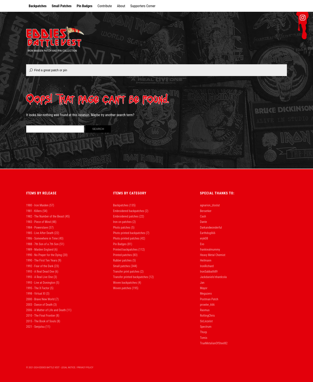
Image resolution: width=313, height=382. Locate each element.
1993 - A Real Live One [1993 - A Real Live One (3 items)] (41, 277)
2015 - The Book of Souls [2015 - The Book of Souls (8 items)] (43, 321)
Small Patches (62, 6)
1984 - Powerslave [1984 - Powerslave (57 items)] (40, 227)
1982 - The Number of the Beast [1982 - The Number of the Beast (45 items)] (48, 216)
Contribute (105, 6)
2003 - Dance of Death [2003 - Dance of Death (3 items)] (41, 304)
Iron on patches (122, 222)
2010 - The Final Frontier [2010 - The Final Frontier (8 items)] (42, 315)
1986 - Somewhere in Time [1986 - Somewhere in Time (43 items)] (44, 238)
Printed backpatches (125, 249)
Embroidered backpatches (128, 211)
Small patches (121, 266)
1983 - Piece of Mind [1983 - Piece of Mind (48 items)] (41, 222)
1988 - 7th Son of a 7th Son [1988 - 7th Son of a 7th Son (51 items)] (45, 244)
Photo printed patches (126, 238)
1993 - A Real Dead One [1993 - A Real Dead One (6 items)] (42, 271)
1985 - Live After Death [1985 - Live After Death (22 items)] (42, 233)
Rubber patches (122, 260)
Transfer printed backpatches (130, 277)
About (121, 6)
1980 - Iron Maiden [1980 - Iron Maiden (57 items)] (40, 205)
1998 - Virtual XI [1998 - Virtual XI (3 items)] (37, 293)
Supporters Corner (142, 6)
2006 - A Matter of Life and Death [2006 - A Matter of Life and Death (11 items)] (49, 310)
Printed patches (122, 255)
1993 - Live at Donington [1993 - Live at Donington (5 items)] (42, 282)
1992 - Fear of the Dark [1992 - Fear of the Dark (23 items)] (42, 266)
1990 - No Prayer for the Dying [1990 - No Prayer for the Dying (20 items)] (47, 255)
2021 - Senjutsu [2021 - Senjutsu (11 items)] (38, 326)
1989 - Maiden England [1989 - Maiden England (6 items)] (42, 249)
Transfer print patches (126, 271)
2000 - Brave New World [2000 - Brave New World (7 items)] (42, 299)
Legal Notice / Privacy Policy (77, 367)
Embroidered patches (125, 216)
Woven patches (122, 288)
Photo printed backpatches (129, 233)
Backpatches (38, 6)
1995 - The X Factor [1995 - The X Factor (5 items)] (39, 288)
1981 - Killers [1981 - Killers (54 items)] (36, 211)
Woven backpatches (125, 282)
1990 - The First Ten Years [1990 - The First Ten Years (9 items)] (43, 260)
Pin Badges (84, 6)
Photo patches (121, 227)
